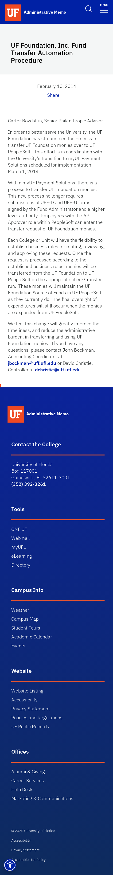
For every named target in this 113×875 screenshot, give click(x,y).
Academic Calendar (31, 637)
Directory (20, 565)
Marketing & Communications (42, 798)
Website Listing (27, 691)
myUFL (18, 547)
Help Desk (21, 789)
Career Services (27, 780)
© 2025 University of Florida (33, 830)
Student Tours (25, 628)
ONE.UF (19, 529)
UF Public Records (30, 726)
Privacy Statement (30, 708)
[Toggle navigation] (104, 8)
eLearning (21, 556)
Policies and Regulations (36, 717)
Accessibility (24, 699)
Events (18, 645)
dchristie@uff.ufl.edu (58, 369)
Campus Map (25, 619)
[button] (10, 865)
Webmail (20, 538)
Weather (20, 610)
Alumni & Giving (28, 771)
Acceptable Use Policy (28, 859)
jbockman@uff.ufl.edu (32, 363)
